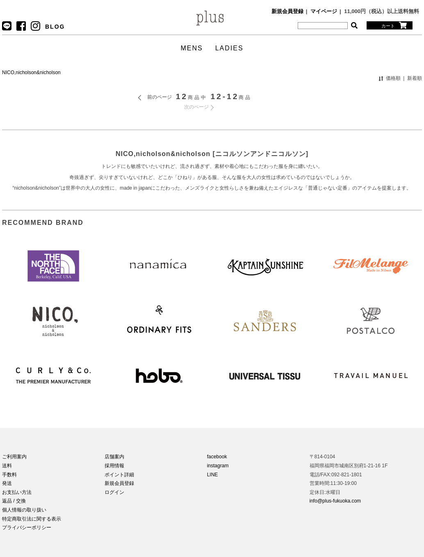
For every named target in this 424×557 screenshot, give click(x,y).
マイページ (323, 11)
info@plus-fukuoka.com (335, 501)
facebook (217, 457)
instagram (218, 466)
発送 (7, 483)
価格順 (393, 78)
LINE (212, 475)
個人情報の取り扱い (24, 510)
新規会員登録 (287, 11)
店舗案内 (114, 457)
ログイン (114, 492)
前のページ (159, 97)
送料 (7, 466)
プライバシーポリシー (26, 527)
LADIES (229, 48)
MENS (191, 48)
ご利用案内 (14, 457)
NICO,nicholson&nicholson (31, 72)
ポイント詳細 (119, 475)
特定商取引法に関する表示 (31, 519)
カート (394, 25)
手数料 (9, 475)
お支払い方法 (17, 492)
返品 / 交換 (14, 501)
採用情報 (114, 466)
